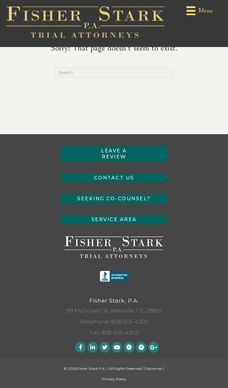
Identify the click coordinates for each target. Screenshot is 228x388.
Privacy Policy (114, 379)
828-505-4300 (129, 321)
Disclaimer (153, 368)
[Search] (114, 73)
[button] (114, 153)
